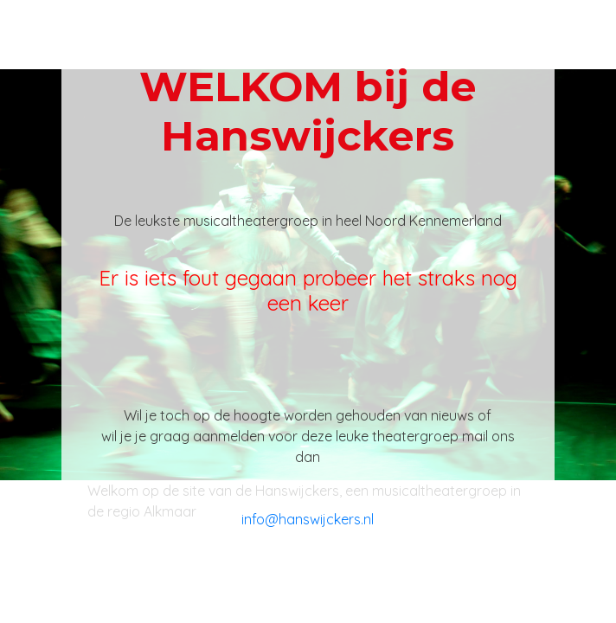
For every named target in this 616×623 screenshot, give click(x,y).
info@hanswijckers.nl (307, 519)
